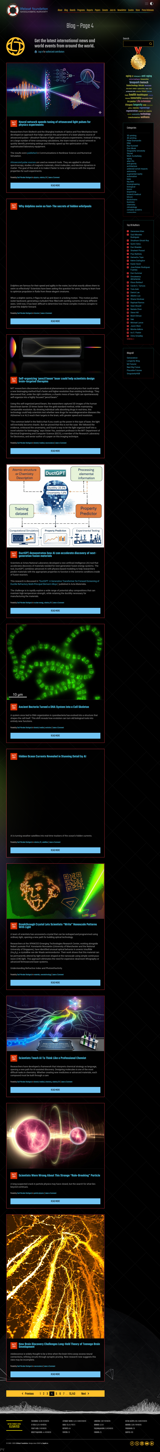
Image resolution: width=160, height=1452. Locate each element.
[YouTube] (147, 1443)
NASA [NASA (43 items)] (144, 105)
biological (131, 187)
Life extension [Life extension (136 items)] (144, 101)
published (32, 153)
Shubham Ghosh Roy (140, 240)
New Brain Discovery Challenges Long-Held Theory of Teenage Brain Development (59, 1345)
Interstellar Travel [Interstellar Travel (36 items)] (147, 98)
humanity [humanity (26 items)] (150, 95)
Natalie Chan (136, 309)
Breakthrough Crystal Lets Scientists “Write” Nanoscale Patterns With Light (58, 926)
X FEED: (34, 1425)
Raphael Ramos (137, 302)
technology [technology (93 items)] (145, 114)
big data (130, 181)
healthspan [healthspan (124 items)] (142, 94)
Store (138, 10)
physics (36, 177)
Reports (90, 10)
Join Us (113, 10)
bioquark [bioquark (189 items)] (135, 82)
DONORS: (97, 1425)
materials (37, 974)
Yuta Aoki (135, 289)
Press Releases (148, 10)
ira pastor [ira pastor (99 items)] (131, 101)
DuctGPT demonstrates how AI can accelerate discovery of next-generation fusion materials (57, 554)
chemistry (48, 1082)
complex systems (134, 210)
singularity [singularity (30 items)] (149, 111)
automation (132, 176)
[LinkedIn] (142, 1443)
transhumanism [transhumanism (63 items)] (134, 117)
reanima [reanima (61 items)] (136, 108)
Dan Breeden (136, 247)
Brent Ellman (136, 316)
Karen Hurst (136, 264)
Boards (72, 10)
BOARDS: (128, 1425)
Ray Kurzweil (132, 146)
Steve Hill (135, 312)
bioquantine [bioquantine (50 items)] (145, 79)
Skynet (130, 153)
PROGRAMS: (129, 1428)
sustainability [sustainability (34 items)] (136, 114)
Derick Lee (135, 292)
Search (150, 44)
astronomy (131, 171)
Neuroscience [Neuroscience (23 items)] (150, 105)
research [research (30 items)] (140, 111)
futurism (36, 313)
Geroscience (132, 358)
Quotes (131, 10)
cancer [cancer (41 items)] (134, 89)
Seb (132, 319)
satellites (45, 842)
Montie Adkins (137, 329)
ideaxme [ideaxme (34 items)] (127, 98)
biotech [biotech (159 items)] (144, 82)
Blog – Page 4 (80, 26)
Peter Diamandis (134, 140)
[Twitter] (137, 1443)
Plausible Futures (134, 370)
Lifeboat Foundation (22, 1443)
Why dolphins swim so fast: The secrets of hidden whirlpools (55, 206)
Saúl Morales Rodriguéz (24, 177)
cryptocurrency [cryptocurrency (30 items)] (141, 89)
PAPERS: (66, 1432)
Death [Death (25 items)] (150, 88)
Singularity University (136, 151)
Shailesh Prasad (138, 250)
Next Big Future (133, 367)
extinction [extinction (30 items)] (138, 91)
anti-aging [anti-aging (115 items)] (147, 76)
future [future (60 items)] (144, 91)
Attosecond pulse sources (23, 162)
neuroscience (49, 443)
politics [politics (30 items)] (130, 108)
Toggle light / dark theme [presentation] (151, 3)
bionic (129, 189)
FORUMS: (97, 1432)
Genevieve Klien (137, 231)
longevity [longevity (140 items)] (137, 104)
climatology (132, 207)
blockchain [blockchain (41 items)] (148, 86)
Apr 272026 (14, 123)
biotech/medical (39, 443)
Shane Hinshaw (137, 299)
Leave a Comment (54, 177)
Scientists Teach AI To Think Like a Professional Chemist (52, 1058)
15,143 (72, 1393)
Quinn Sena (136, 244)
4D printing (131, 138)
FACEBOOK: (35, 1421)
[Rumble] (152, 1443)
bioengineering (133, 184)
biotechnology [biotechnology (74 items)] (132, 85)
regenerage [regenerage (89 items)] (144, 108)
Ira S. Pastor (136, 332)
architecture (132, 166)
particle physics (39, 1193)
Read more (55, 185)
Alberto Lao (135, 296)
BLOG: (65, 1425)
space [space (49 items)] (129, 114)
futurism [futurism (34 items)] (149, 92)
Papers (97, 10)
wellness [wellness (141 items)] (145, 117)
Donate (105, 10)
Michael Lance (137, 322)
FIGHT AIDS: (36, 1428)
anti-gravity (132, 163)
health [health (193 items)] (132, 95)
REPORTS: (66, 1428)
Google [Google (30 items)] (126, 95)
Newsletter (121, 10)
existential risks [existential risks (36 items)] (130, 92)
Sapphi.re (45, 1443)
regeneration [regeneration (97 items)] (132, 111)
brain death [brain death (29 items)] (129, 89)
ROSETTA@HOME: (38, 1432)
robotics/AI (43, 177)
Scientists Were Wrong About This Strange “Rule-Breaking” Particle (59, 1175)
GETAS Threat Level (15, 1426)
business (131, 202)
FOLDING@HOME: (100, 1428)
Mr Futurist (131, 364)
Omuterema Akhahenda (136, 277)
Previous (29, 1393)
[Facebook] (132, 1443)
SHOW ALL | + (130, 339)
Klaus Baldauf (137, 282)
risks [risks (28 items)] (144, 111)
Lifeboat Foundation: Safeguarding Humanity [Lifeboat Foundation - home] (27, 10)
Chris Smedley (137, 336)
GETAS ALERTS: (130, 1421)
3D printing (131, 135)
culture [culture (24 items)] (146, 88)
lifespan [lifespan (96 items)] (129, 105)
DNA (129, 143)
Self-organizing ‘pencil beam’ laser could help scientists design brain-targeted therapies (57, 380)
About (60, 10)
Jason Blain (136, 326)
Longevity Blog (133, 361)
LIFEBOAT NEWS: (68, 1421)
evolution (48, 727)
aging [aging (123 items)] (128, 76)
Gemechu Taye (137, 257)
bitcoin (130, 197)
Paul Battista (136, 254)
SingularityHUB (133, 373)
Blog (66, 10)
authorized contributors (55, 52)
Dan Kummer (136, 273)
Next (83, 1393)
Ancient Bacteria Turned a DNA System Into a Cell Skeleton (54, 707)
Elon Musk (131, 148)
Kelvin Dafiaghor (138, 260)
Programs (81, 10)
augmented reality (134, 174)
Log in (40, 52)
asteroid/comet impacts (137, 169)
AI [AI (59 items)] (132, 76)
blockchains (132, 199)
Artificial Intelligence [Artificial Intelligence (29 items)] (134, 79)
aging (129, 158)
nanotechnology (46, 974)
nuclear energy (38, 602)
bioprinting (131, 192)
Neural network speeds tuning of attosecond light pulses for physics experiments (55, 123)
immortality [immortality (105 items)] (136, 98)
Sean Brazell (136, 306)
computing (131, 212)
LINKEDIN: (98, 1421)
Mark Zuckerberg (134, 156)
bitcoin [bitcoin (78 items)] (141, 85)
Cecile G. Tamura (138, 286)
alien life (130, 161)
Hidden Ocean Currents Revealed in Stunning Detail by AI (52, 756)
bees (129, 179)
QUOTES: (128, 1432)
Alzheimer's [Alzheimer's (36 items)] (137, 76)
